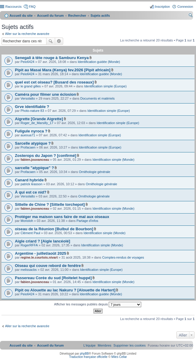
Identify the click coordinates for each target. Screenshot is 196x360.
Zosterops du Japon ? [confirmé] (45, 155)
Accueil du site (21, 15)
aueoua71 (28, 135)
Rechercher (50, 41)
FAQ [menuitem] (32, 6)
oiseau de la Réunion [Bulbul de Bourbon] (54, 229)
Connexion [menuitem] (185, 6)
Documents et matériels (97, 98)
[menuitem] (129, 345)
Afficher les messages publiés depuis (97, 304)
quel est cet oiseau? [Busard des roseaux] (54, 82)
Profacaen (28, 147)
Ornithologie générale (94, 172)
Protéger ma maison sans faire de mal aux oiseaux (62, 216)
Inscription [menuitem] (162, 6)
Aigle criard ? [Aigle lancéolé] (42, 241)
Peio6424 (28, 62)
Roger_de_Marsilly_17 (37, 123)
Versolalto (28, 98)
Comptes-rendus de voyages (123, 257)
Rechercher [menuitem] (190, 16)
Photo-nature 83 (32, 110)
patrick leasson (31, 184)
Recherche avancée (59, 41)
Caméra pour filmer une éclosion (45, 94)
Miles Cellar (119, 357)
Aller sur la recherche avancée (27, 33)
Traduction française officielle (88, 357)
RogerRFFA (29, 245)
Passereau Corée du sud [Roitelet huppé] (53, 278)
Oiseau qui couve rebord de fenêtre (48, 265)
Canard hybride (29, 180)
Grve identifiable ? (32, 106)
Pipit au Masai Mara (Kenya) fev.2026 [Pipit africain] (63, 70)
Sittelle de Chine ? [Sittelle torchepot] (50, 204)
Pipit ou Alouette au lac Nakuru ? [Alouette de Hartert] (65, 290)
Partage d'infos (87, 221)
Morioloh (27, 221)
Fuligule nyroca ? (31, 131)
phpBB (84, 353)
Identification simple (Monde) (114, 159)
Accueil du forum (50, 15)
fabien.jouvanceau (35, 159)
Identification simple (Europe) (105, 86)
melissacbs (29, 269)
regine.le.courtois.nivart (39, 257)
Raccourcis (13, 6)
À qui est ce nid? (30, 192)
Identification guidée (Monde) (99, 62)
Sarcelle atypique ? (33, 143)
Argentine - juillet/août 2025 (40, 253)
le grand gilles (31, 86)
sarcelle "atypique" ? (34, 168)
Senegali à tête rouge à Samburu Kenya (52, 57)
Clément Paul (30, 233)
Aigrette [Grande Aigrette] (39, 119)
